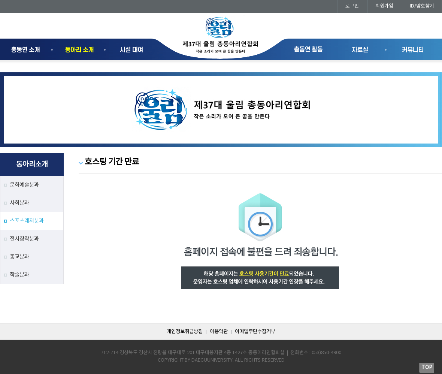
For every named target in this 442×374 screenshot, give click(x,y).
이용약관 (219, 332)
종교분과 (19, 257)
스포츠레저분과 (27, 221)
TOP (426, 368)
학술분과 (19, 275)
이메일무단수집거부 (255, 332)
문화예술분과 (24, 185)
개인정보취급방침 (185, 332)
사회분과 (19, 203)
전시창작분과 (24, 239)
